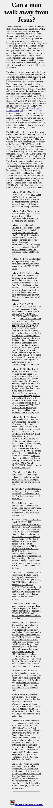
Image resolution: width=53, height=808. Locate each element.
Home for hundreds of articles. (29, 804)
